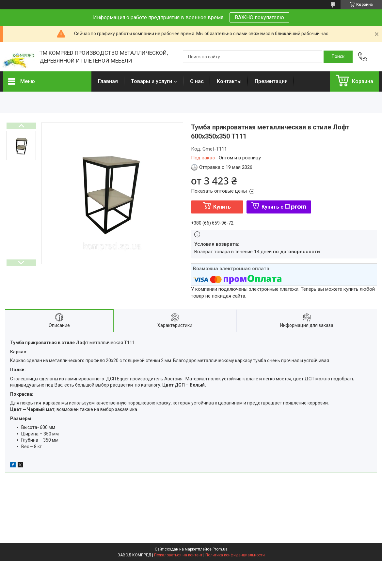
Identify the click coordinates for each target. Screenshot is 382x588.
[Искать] (338, 57)
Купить (222, 207)
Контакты (229, 81)
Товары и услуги (151, 81)
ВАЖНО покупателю (259, 17)
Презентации (271, 81)
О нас (197, 81)
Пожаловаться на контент (178, 555)
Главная (108, 81)
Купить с (284, 207)
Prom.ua (220, 549)
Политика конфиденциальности (235, 555)
